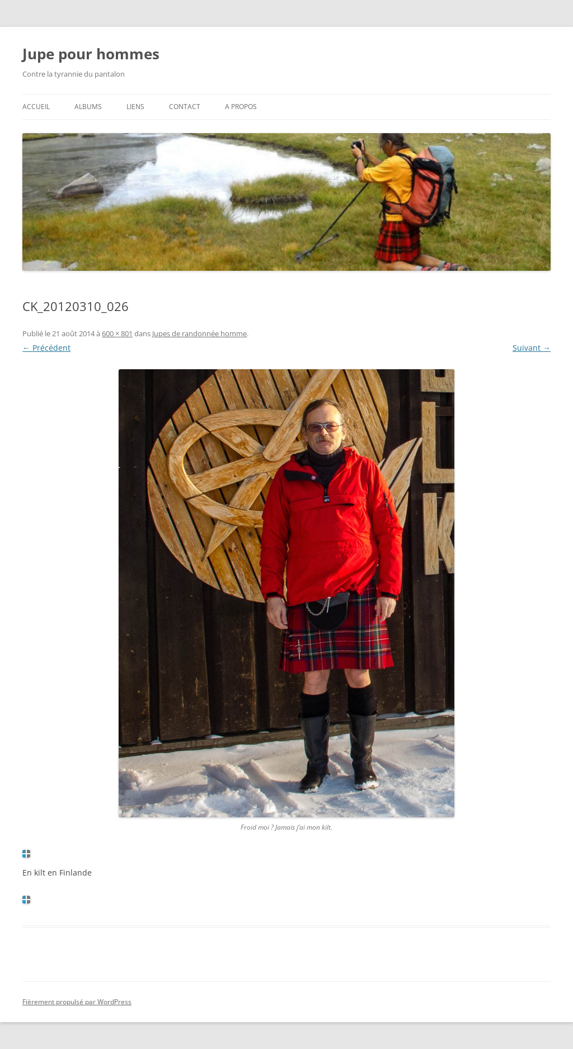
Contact (184, 106)
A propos (241, 106)
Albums (88, 106)
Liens (135, 106)
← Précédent (46, 347)
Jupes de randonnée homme (199, 333)
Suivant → (532, 347)
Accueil (36, 106)
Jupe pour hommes (90, 54)
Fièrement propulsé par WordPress (76, 1001)
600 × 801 (117, 333)
